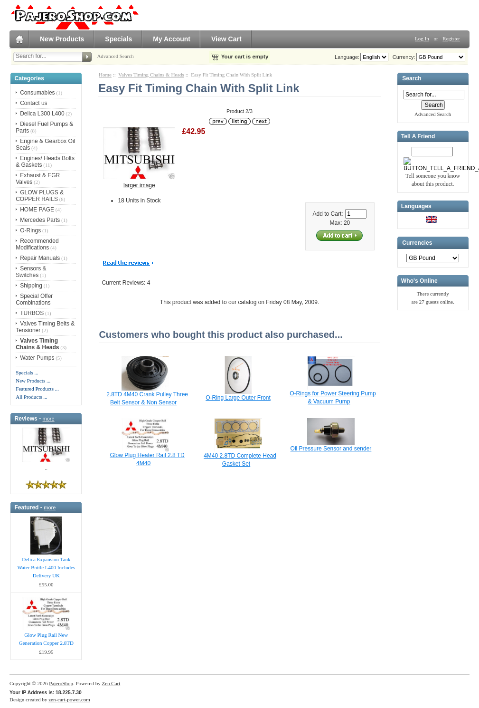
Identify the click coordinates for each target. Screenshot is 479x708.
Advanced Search (115, 56)
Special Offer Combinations (34, 299)
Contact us (33, 103)
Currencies (417, 242)
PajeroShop (61, 683)
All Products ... (31, 397)
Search (411, 79)
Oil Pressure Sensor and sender (331, 448)
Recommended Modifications (37, 244)
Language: (347, 57)
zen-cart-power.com (69, 699)
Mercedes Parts (40, 220)
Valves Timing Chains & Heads (151, 74)
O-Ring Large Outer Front (238, 397)
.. (46, 468)
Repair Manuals (40, 258)
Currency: (402, 57)
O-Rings (30, 230)
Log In (422, 38)
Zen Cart (111, 683)
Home (105, 74)
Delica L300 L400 (42, 113)
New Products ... (33, 380)
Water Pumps (37, 357)
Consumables (37, 92)
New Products (62, 39)
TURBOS (32, 313)
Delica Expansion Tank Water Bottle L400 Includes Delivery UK (46, 567)
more (49, 418)
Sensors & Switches (31, 271)
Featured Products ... (37, 389)
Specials (118, 39)
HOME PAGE (37, 209)
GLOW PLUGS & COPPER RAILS (40, 195)
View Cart (226, 39)
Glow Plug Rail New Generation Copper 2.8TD (46, 639)
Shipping (31, 285)
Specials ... (27, 372)
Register (451, 38)
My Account (171, 39)
